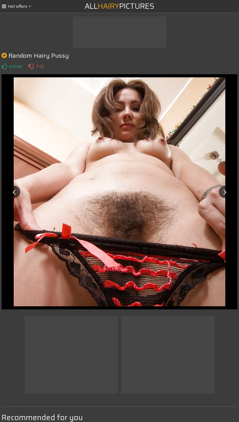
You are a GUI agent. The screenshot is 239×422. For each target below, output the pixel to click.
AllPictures (119, 6)
